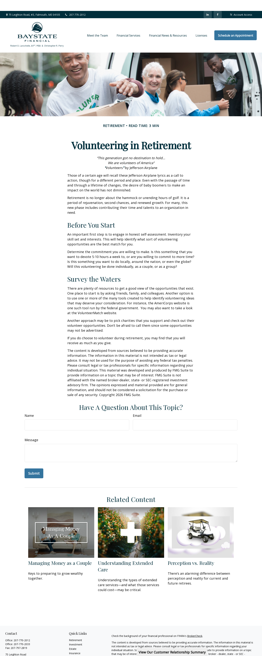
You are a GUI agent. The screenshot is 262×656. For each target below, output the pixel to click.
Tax (71, 646)
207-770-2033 (22, 633)
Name (29, 404)
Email (137, 404)
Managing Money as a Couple (60, 552)
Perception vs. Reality (191, 552)
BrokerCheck (194, 625)
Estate (72, 638)
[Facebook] (218, 3)
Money (73, 651)
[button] (97, 24)
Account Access (241, 3)
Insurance (74, 642)
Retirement (75, 629)
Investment (75, 633)
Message (31, 429)
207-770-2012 (75, 3)
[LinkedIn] (208, 3)
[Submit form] (34, 462)
